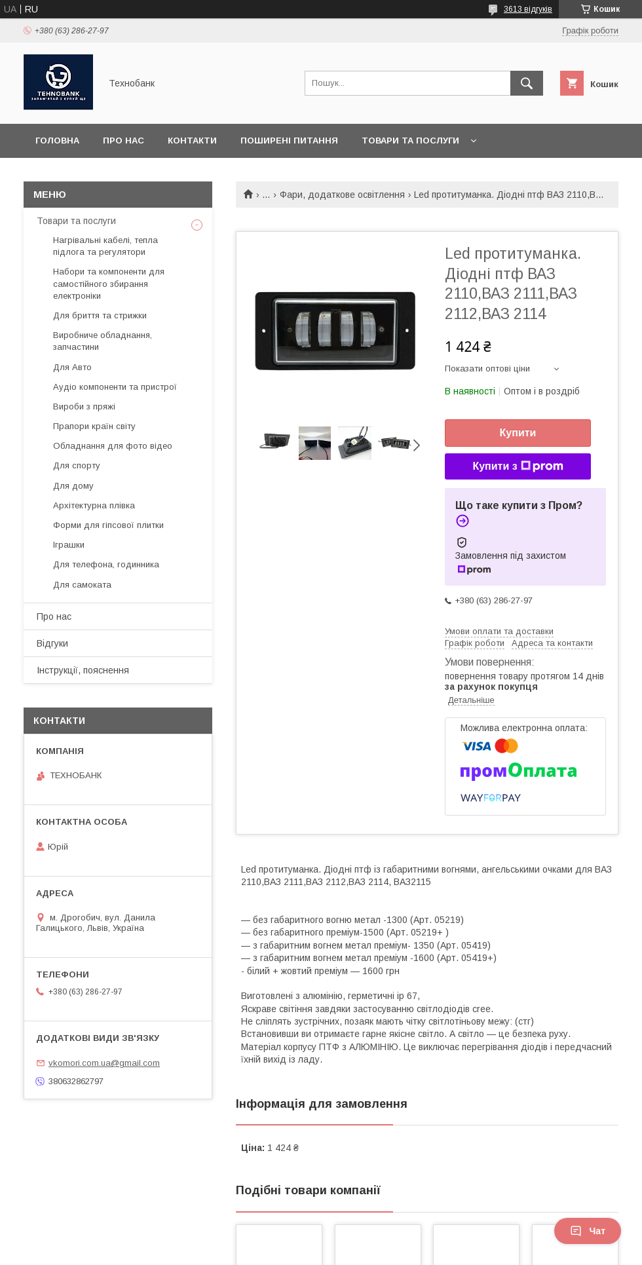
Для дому (73, 486)
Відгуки (52, 643)
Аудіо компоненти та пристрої (115, 387)
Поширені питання (289, 140)
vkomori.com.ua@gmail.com (104, 1063)
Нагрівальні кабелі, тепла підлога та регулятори (105, 246)
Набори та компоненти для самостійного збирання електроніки (108, 283)
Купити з (517, 466)
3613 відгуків (528, 9)
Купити (518, 432)
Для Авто (72, 367)
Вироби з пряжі (84, 406)
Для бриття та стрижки (100, 315)
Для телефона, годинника (106, 564)
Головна (57, 140)
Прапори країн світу (94, 426)
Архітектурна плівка (94, 505)
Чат (587, 1231)
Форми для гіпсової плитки (108, 525)
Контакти (192, 140)
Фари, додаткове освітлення (342, 194)
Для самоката (82, 585)
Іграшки (69, 545)
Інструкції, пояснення (83, 670)
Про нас (123, 140)
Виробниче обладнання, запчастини (102, 341)
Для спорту (76, 465)
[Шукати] (526, 83)
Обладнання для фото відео (112, 446)
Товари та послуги (410, 140)
